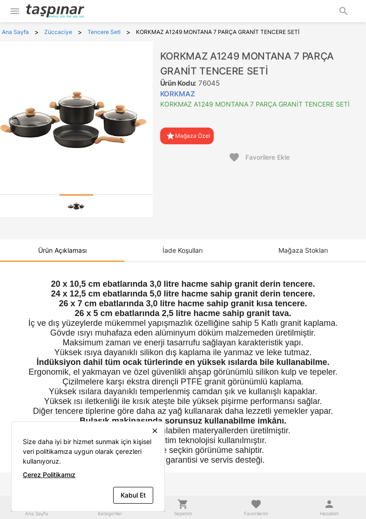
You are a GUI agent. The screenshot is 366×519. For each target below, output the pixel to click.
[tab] (76, 206)
